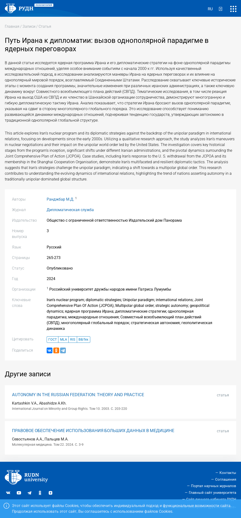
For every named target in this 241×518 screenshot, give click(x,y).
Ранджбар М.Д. (60, 199)
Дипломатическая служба (70, 210)
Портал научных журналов (213, 486)
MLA (63, 340)
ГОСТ (52, 340)
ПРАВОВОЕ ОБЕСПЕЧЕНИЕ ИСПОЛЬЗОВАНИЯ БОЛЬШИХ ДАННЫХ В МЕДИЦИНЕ (93, 430)
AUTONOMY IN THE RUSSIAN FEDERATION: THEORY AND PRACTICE (78, 394)
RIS (72, 340)
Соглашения (225, 479)
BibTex (83, 340)
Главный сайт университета (212, 492)
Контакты (227, 473)
